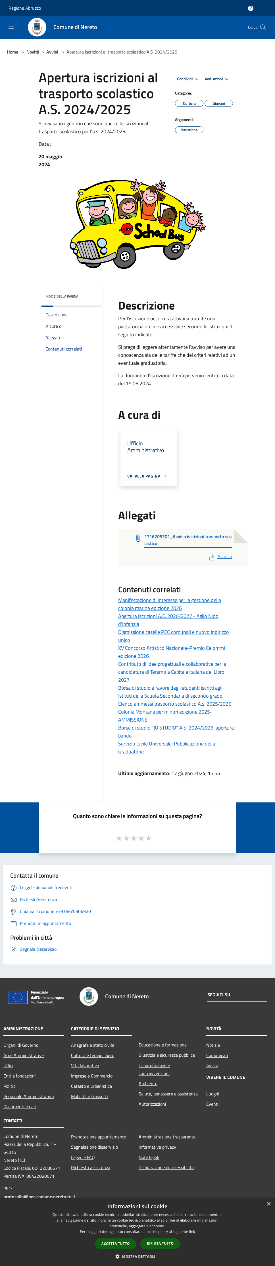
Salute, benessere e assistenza (168, 1093)
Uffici (8, 1065)
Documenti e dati (19, 1106)
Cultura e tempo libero (92, 1055)
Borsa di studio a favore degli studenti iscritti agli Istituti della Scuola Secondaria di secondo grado (170, 692)
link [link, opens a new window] (192, 1231)
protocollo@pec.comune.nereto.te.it (39, 1196)
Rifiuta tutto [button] (160, 1243)
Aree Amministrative (23, 1055)
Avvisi (52, 51)
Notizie (213, 1045)
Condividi (188, 79)
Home (12, 51)
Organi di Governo (20, 1045)
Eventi (212, 1104)
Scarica (220, 556)
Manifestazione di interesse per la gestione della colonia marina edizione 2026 (169, 604)
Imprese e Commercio (92, 1075)
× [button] (268, 1204)
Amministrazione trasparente (167, 1136)
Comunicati (217, 1055)
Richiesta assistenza (90, 1167)
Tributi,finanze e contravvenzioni (154, 1069)
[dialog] (137, 1232)
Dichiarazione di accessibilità (166, 1167)
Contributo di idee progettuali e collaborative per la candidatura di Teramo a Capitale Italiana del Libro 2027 (172, 672)
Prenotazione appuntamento (98, 1136)
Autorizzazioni (152, 1104)
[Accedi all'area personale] (251, 8)
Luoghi (212, 1093)
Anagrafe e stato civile (92, 1045)
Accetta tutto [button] (115, 1243)
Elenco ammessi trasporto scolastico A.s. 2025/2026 (174, 704)
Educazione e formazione (163, 1044)
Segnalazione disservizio (94, 1147)
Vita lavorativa (85, 1065)
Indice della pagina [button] (61, 296)
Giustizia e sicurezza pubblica (167, 1055)
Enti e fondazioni (19, 1075)
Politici (9, 1086)
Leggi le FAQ (83, 1157)
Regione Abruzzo (25, 8)
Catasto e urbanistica (91, 1086)
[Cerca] (263, 27)
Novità (32, 51)
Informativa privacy (157, 1147)
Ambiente (148, 1083)
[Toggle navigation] (11, 26)
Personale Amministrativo (28, 1096)
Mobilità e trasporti (89, 1096)
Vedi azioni (217, 79)
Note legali (149, 1157)
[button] (137, 1256)
